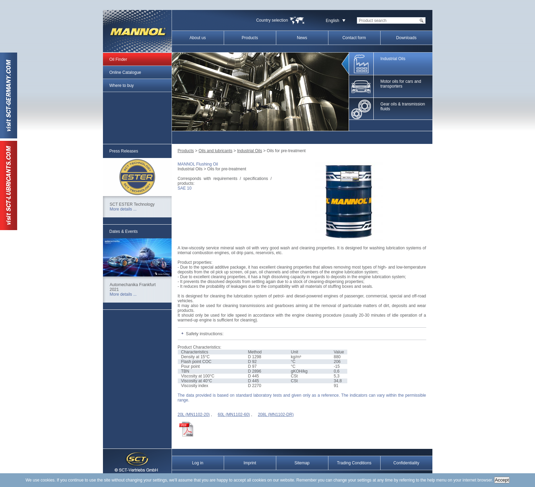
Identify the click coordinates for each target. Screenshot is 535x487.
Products (250, 37)
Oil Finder (118, 59)
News (302, 37)
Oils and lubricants (216, 150)
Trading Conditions (354, 463)
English (332, 20)
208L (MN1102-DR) (275, 414)
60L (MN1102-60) (234, 414)
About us (197, 37)
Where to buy (121, 85)
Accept (502, 480)
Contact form (354, 37)
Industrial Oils (249, 150)
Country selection (272, 20)
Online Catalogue (125, 72)
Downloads (406, 37)
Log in (197, 463)
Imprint (250, 463)
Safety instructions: (205, 333)
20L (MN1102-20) (194, 414)
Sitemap (302, 463)
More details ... (123, 209)
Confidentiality (406, 463)
